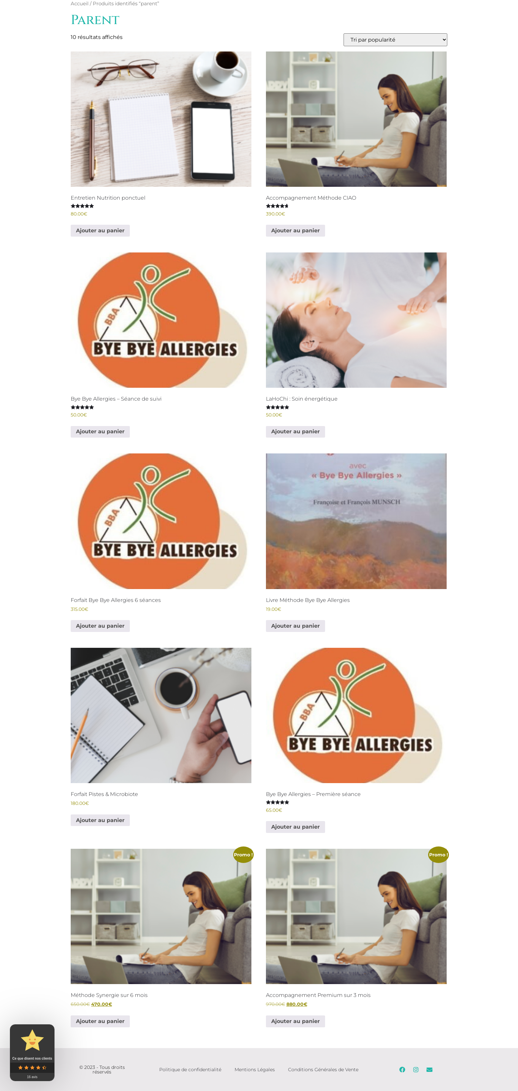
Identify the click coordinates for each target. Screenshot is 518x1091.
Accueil (80, 4)
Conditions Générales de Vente (323, 1070)
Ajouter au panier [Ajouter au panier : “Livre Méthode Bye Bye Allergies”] (295, 626)
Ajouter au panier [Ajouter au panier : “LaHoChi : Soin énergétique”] (295, 431)
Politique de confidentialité (190, 1070)
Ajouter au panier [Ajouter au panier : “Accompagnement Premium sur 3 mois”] (295, 1021)
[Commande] (395, 39)
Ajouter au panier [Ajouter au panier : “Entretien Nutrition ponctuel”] (100, 230)
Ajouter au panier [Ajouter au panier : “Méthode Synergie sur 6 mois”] (100, 1021)
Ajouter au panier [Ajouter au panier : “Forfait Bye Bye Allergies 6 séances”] (100, 626)
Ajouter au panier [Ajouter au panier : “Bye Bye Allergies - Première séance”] (295, 827)
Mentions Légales (255, 1070)
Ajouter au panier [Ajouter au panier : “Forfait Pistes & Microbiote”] (100, 820)
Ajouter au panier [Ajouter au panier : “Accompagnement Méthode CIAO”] (295, 230)
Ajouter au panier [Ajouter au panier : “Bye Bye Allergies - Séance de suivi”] (100, 431)
